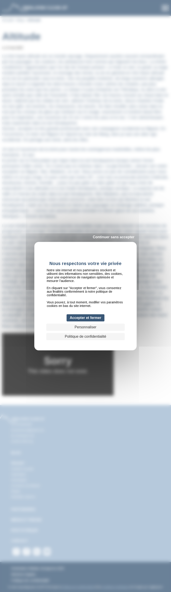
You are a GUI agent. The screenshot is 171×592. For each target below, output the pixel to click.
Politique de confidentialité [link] (85, 336)
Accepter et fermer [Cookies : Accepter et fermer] (85, 318)
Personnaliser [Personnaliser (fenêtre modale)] (85, 327)
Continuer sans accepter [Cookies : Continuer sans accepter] (113, 237)
